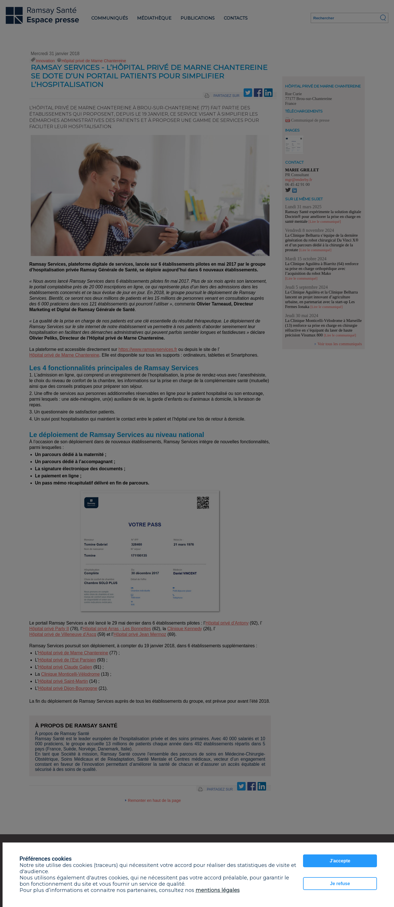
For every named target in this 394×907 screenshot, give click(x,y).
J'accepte (340, 860)
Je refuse (340, 883)
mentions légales (218, 890)
